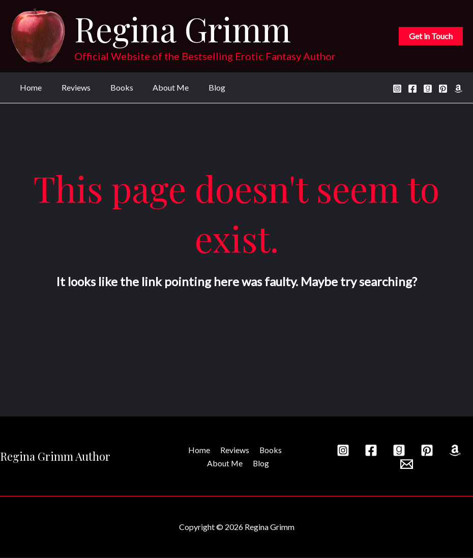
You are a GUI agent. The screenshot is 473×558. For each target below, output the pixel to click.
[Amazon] (458, 88)
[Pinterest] (443, 88)
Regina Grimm (182, 28)
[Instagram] (397, 88)
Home (29, 87)
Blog (201, 87)
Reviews (70, 87)
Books (113, 87)
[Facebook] (412, 88)
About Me (159, 87)
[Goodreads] (427, 88)
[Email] (406, 464)
